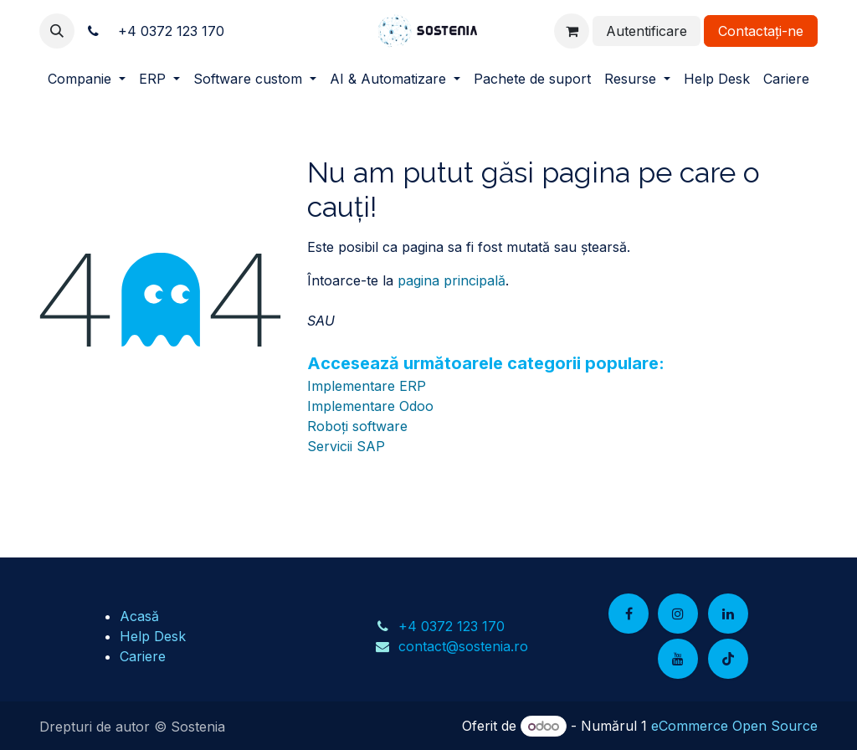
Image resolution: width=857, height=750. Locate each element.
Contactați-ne (760, 31)
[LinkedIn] (728, 613)
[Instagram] (678, 613)
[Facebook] (628, 613)
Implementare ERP (366, 386)
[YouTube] (678, 659)
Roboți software (357, 426)
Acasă (139, 616)
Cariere (143, 656)
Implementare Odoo (370, 406)
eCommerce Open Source (734, 725)
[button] (56, 31)
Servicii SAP (346, 446)
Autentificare (646, 31)
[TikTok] (728, 659)
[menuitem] (86, 78)
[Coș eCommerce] (571, 31)
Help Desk (153, 636)
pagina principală (451, 280)
